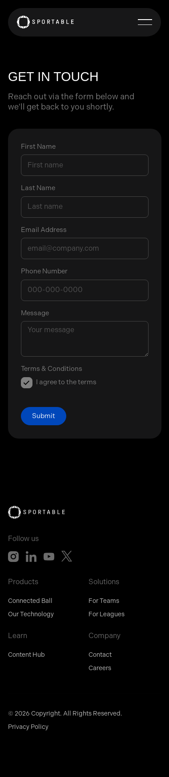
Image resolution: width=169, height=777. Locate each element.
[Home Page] (45, 22)
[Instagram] (13, 556)
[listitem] (59, 383)
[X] (67, 556)
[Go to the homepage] (36, 512)
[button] (145, 22)
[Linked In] (31, 556)
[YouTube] (49, 556)
